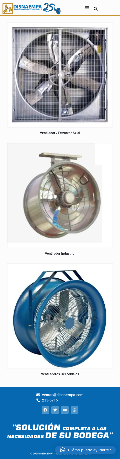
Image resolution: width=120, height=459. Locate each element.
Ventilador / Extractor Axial (60, 133)
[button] (87, 7)
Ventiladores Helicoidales (60, 374)
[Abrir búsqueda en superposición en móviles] (96, 9)
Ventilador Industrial (60, 253)
